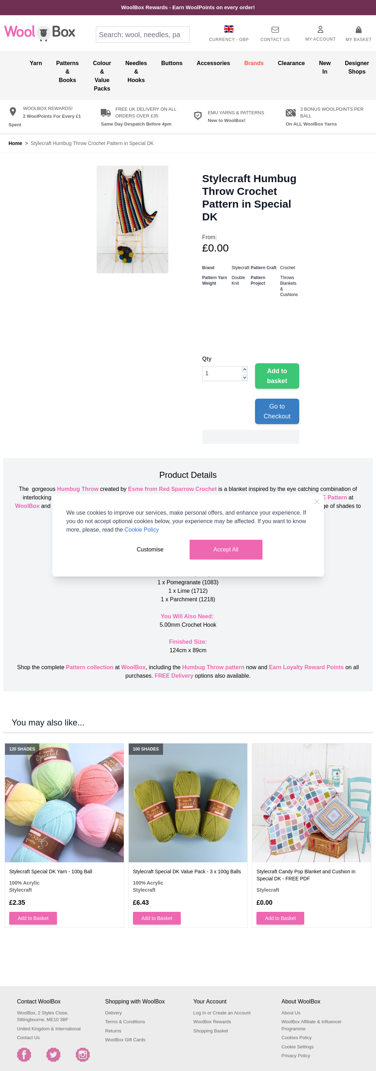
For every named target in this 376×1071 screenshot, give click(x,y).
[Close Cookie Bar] (317, 501)
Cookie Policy (142, 530)
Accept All (226, 549)
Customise (150, 549)
